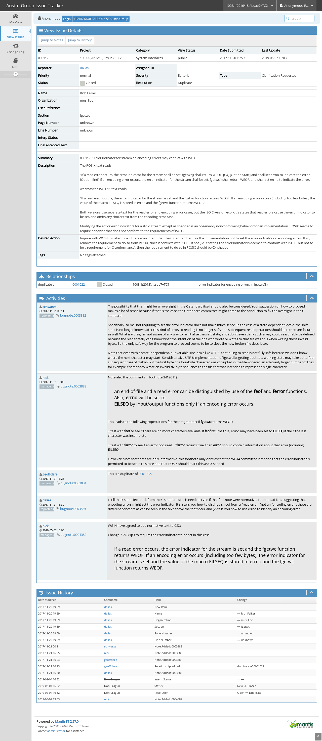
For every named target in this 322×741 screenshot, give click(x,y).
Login (67, 19)
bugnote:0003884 (73, 483)
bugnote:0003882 (73, 315)
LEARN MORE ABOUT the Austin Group (101, 19)
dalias (84, 68)
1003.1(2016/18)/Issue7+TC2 (249, 5)
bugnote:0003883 (73, 386)
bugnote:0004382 (73, 534)
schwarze (49, 306)
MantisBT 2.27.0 (66, 721)
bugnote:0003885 (73, 508)
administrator (56, 731)
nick (46, 377)
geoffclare (50, 474)
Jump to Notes (52, 40)
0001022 (78, 284)
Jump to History (80, 40)
